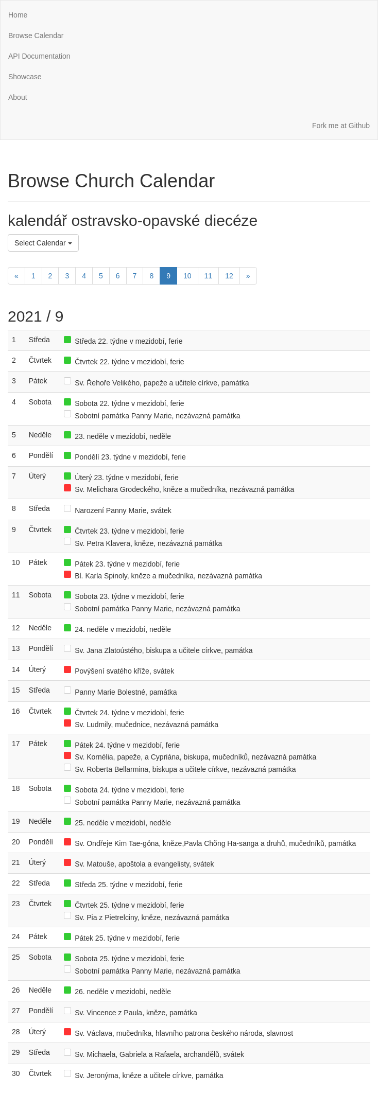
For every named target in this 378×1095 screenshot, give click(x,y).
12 (229, 276)
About (17, 97)
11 (208, 276)
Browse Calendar (35, 35)
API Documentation (39, 56)
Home (17, 15)
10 (187, 276)
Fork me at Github (341, 125)
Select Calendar (43, 243)
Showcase (25, 77)
